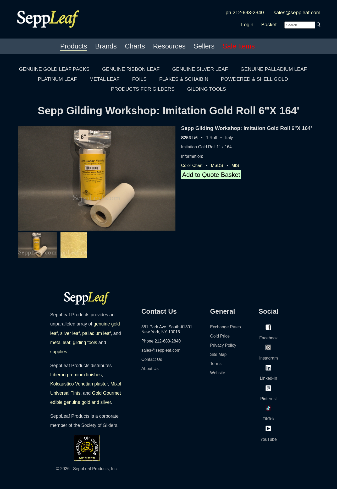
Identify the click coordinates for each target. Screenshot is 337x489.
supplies (58, 351)
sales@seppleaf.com (297, 12)
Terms (216, 363)
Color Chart (192, 165)
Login (247, 24)
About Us (150, 368)
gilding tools (85, 342)
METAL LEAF (104, 79)
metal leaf (60, 342)
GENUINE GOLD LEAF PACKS (54, 69)
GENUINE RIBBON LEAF (131, 69)
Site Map (218, 354)
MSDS (217, 165)
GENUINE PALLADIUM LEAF (273, 69)
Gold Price (220, 336)
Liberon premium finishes (76, 374)
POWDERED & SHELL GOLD (254, 79)
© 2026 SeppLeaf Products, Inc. (87, 468)
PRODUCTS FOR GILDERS (143, 89)
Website (217, 373)
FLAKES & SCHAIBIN (183, 79)
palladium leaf (96, 333)
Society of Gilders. (100, 425)
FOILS (139, 79)
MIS (235, 165)
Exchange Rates (225, 327)
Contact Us (151, 359)
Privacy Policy (223, 345)
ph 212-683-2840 (245, 12)
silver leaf (70, 333)
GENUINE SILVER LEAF (200, 69)
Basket (269, 24)
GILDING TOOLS (206, 89)
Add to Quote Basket (211, 174)
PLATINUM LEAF (57, 79)
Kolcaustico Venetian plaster (79, 384)
